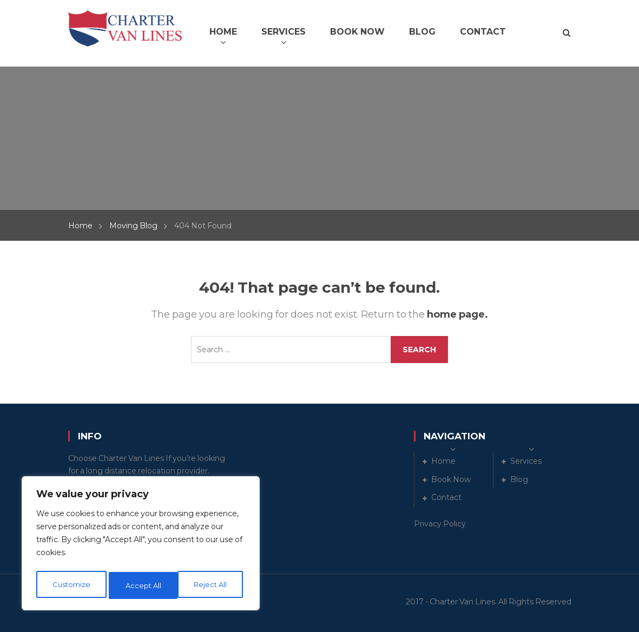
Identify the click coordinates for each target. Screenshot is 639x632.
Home (80, 226)
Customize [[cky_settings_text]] (70, 585)
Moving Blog (133, 226)
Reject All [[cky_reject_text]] (142, 585)
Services (526, 461)
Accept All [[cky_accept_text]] (212, 585)
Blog (519, 479)
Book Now (451, 479)
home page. (457, 314)
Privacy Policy (440, 524)
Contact (446, 497)
